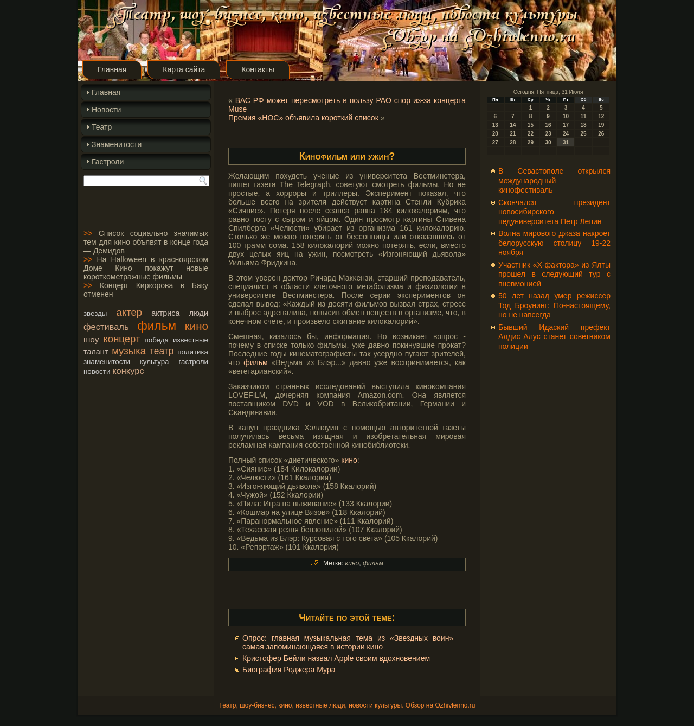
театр (162, 351)
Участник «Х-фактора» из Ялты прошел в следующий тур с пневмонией (554, 274)
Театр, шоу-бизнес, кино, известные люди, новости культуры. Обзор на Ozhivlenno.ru (347, 705)
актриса (165, 313)
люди (198, 313)
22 (531, 134)
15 (531, 125)
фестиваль (105, 327)
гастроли (193, 362)
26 (601, 134)
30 (548, 142)
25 (584, 134)
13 (495, 125)
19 (601, 125)
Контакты (257, 69)
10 (566, 116)
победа (157, 340)
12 (601, 116)
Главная (112, 69)
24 (566, 134)
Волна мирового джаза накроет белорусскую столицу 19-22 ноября (554, 243)
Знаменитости (117, 144)
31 (566, 142)
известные (190, 340)
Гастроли (108, 161)
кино (196, 326)
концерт (122, 339)
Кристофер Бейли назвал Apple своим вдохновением (336, 658)
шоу (91, 339)
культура (154, 362)
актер (129, 312)
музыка (129, 350)
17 (566, 125)
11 (584, 116)
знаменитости (106, 362)
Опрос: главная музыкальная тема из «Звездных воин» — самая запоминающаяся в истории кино (354, 642)
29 (531, 142)
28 (513, 142)
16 (548, 125)
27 (495, 142)
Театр (102, 127)
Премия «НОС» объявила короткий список (303, 117)
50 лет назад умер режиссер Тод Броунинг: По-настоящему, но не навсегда (554, 305)
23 (548, 134)
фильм (156, 326)
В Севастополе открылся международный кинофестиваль (554, 180)
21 (513, 134)
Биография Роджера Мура (289, 669)
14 (513, 125)
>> (87, 233)
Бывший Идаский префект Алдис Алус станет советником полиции (554, 337)
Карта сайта (184, 69)
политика (192, 352)
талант (95, 351)
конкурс (128, 370)
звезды (95, 313)
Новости (106, 109)
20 (495, 134)
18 (584, 125)
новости (96, 371)
